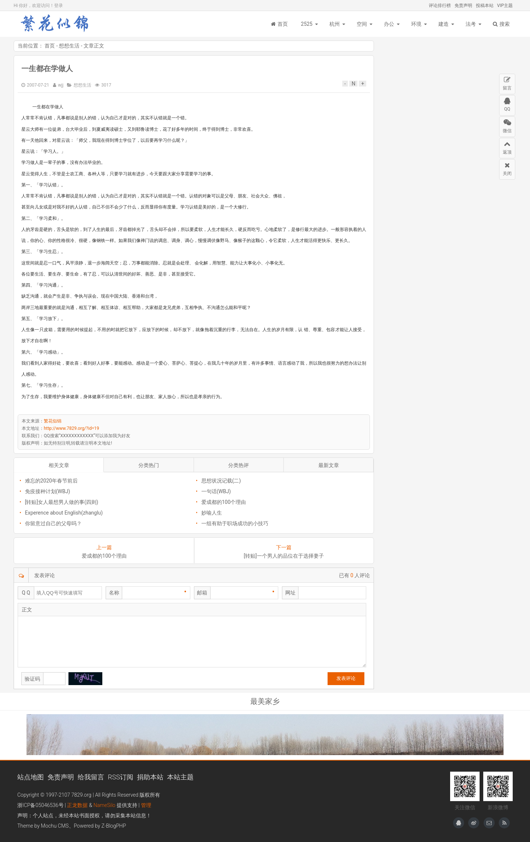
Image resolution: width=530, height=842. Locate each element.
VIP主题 (505, 5)
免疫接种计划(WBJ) (47, 491)
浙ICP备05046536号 (40, 805)
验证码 (32, 679)
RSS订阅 (120, 777)
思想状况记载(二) (221, 481)
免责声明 (463, 5)
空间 (362, 24)
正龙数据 (77, 805)
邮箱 (202, 593)
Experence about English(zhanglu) (64, 513)
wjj (61, 85)
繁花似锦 (58, 24)
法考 (471, 24)
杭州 (334, 24)
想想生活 (69, 46)
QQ (507, 103)
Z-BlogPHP (114, 826)
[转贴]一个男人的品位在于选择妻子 (284, 556)
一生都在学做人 (47, 68)
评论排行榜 (440, 5)
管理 (146, 805)
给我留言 (91, 777)
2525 (306, 24)
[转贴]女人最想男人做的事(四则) (61, 502)
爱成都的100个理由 (223, 502)
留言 (507, 82)
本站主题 (180, 777)
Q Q (26, 593)
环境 (416, 24)
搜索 (501, 24)
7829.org (81, 795)
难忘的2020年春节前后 (51, 481)
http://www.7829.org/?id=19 (71, 428)
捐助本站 (150, 777)
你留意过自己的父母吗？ (53, 523)
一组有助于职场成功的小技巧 (234, 523)
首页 (279, 24)
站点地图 (30, 777)
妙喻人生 (211, 513)
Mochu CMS (54, 826)
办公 (389, 24)
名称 (114, 593)
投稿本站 (485, 5)
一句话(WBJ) (216, 491)
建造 (443, 24)
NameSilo (104, 805)
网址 (290, 593)
